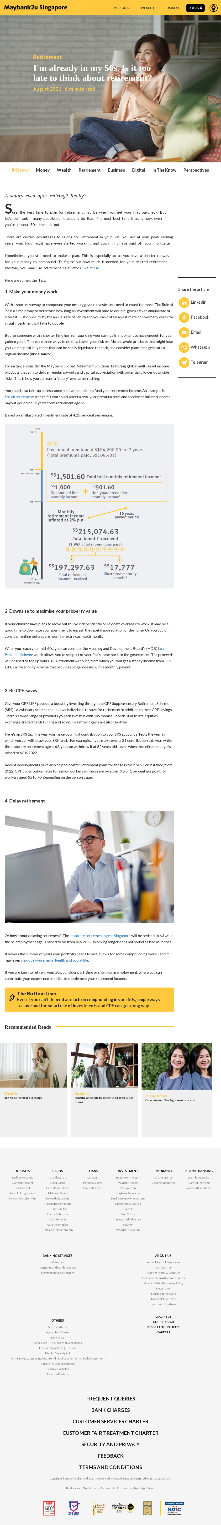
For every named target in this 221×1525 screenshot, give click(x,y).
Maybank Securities (128, 1193)
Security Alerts (57, 1327)
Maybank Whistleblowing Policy (163, 1283)
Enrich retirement (19, 396)
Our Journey (163, 1267)
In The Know (164, 170)
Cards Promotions (57, 1188)
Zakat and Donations (198, 1188)
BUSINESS (172, 8)
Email (190, 332)
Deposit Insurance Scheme (58, 1363)
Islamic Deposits (198, 1177)
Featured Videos (57, 1374)
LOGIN (195, 8)
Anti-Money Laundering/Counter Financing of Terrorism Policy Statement (58, 1358)
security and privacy (110, 1444)
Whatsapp (194, 347)
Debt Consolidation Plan (57, 1230)
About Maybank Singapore (163, 1262)
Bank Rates (58, 1337)
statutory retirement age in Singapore (100, 935)
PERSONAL (122, 8)
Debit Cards (57, 1182)
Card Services (58, 1219)
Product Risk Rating (128, 1230)
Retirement (90, 170)
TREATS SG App (57, 1209)
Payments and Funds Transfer (58, 1267)
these (94, 268)
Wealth (64, 170)
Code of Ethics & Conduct (163, 1272)
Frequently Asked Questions (57, 1348)
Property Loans (93, 1188)
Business (116, 170)
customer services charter (110, 1421)
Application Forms (57, 1332)
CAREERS (163, 1332)
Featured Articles (58, 1369)
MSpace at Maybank (163, 1293)
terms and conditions (110, 1467)
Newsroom (163, 1288)
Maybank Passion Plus (22, 1198)
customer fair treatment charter (110, 1433)
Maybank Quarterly (163, 1299)
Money (43, 170)
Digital (138, 170)
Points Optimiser (57, 1214)
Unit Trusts (128, 1214)
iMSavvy (20, 170)
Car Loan (93, 1177)
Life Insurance (163, 1177)
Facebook (194, 317)
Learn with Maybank (163, 1304)
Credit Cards (58, 1177)
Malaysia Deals (57, 1193)
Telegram (193, 362)
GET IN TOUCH (163, 1322)
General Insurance (163, 1182)
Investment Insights (128, 1177)
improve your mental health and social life (54, 960)
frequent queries (110, 1398)
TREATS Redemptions (57, 1203)
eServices (57, 1262)
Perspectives (196, 170)
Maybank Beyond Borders (57, 1272)
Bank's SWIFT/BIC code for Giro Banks (57, 1342)
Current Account (22, 1182)
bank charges (110, 1410)
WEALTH (147, 8)
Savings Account (22, 1177)
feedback (111, 1456)
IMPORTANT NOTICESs (163, 1327)
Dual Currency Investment (128, 1198)
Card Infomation (57, 1224)
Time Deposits (22, 1188)
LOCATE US (163, 1316)
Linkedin (192, 302)
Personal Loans (93, 1182)
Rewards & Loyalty (57, 1198)
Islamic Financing (199, 1182)
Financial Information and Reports (163, 1278)
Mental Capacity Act (57, 1353)
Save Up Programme (22, 1193)
